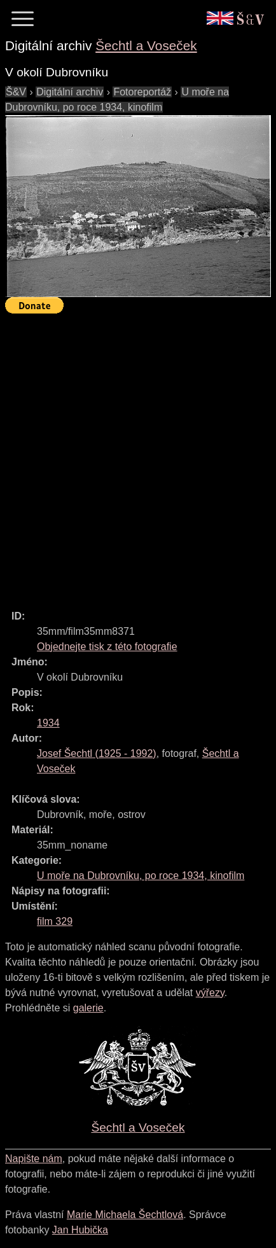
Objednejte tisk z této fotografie (107, 646)
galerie (88, 1007)
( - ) (96, 753)
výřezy (210, 992)
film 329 (54, 921)
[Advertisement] (138, 456)
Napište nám (33, 1158)
